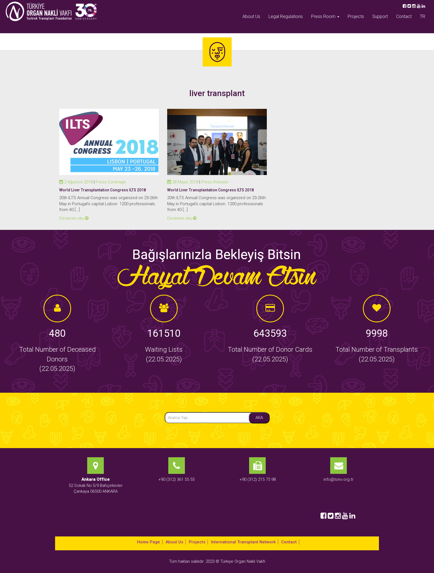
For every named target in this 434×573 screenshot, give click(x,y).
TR (422, 16)
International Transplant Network (243, 541)
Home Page (148, 541)
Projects (356, 16)
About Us (251, 16)
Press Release (214, 181)
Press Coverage (111, 181)
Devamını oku (74, 218)
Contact (404, 16)
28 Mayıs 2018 (182, 181)
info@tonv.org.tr (338, 479)
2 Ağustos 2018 (76, 181)
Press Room (325, 16)
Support (380, 16)
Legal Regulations (285, 16)
